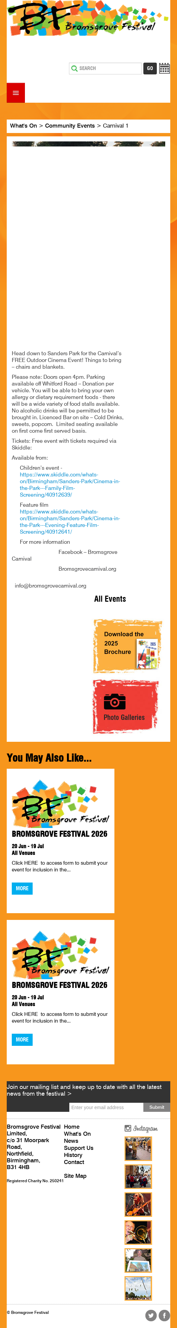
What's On (23, 126)
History (73, 1155)
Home (71, 1127)
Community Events (70, 126)
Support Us (79, 1148)
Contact (74, 1162)
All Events (110, 599)
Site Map (75, 1176)
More (22, 888)
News (71, 1141)
